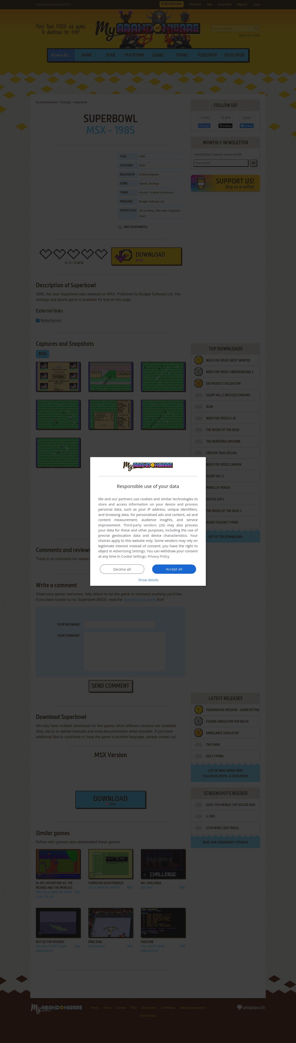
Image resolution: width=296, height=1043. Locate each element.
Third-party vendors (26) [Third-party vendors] (144, 525)
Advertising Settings (129, 551)
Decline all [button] (122, 569)
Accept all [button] (174, 569)
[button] (148, 579)
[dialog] (148, 521)
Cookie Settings (133, 556)
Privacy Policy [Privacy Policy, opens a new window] (159, 556)
